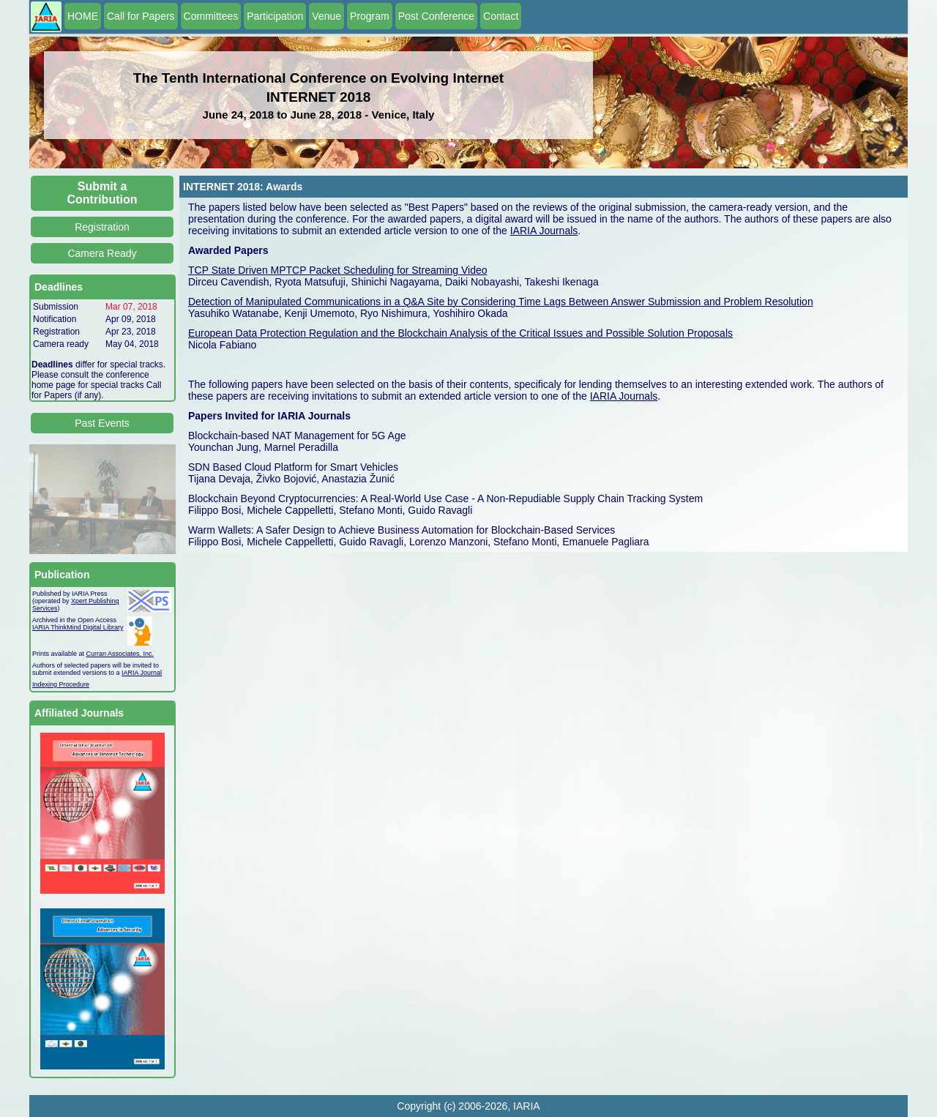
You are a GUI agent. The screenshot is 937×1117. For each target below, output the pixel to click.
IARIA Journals (544, 230)
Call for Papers (141, 16)
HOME (82, 16)
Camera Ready (101, 253)
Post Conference (436, 16)
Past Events (102, 423)
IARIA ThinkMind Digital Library (77, 627)
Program (369, 16)
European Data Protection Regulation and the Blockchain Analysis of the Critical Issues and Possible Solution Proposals (460, 333)
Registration (102, 227)
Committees (211, 16)
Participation (275, 16)
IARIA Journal (142, 672)
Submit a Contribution (102, 193)
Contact (500, 16)
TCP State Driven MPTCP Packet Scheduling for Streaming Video (338, 270)
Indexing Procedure (60, 684)
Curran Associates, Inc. (120, 653)
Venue (326, 16)
